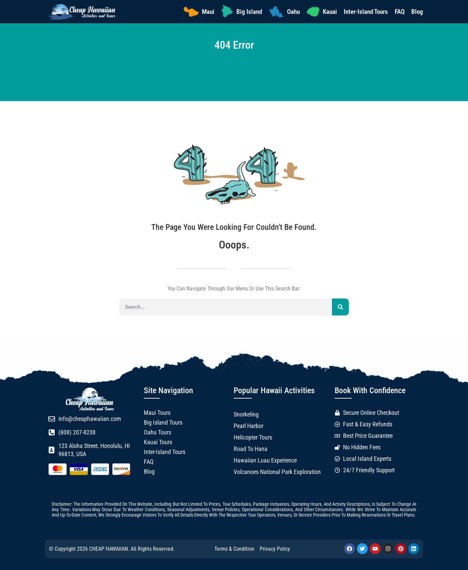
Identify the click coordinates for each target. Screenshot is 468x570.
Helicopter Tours (253, 437)
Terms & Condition (234, 549)
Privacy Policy (275, 549)
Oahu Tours (157, 432)
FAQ (400, 12)
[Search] (340, 307)
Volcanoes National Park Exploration (277, 472)
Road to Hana (250, 449)
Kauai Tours (158, 442)
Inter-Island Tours (366, 12)
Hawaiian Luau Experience (265, 460)
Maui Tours (157, 412)
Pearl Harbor (248, 426)
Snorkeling (246, 414)
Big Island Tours (163, 422)
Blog (417, 12)
